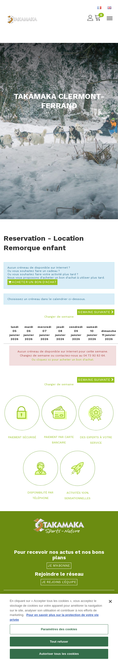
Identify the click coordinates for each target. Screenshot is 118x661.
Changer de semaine (59, 316)
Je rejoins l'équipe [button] (59, 582)
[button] (29, 175)
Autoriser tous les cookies (59, 655)
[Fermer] (110, 603)
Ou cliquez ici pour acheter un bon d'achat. (63, 359)
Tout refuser (59, 643)
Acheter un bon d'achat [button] (32, 282)
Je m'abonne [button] (59, 565)
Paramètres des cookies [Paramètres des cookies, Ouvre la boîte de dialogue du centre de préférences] (59, 631)
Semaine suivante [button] (95, 312)
